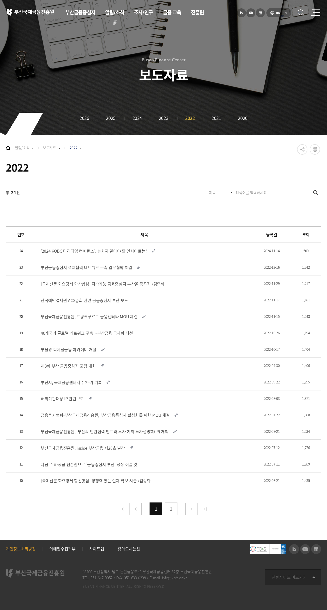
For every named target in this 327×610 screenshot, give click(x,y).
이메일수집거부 (62, 549)
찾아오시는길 (129, 549)
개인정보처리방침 (21, 549)
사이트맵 (96, 549)
